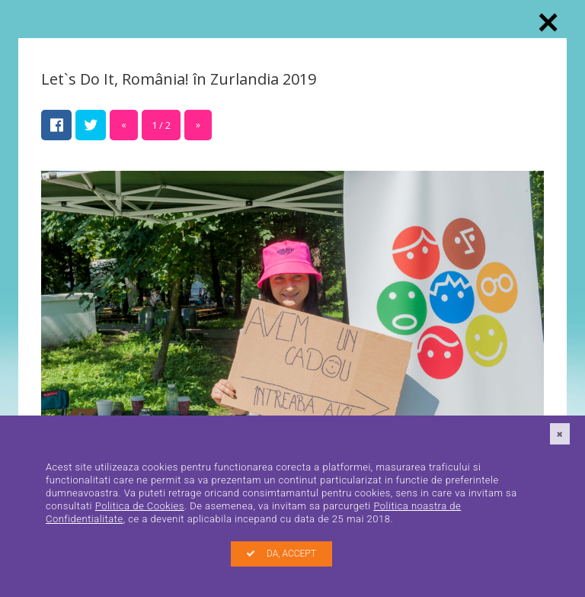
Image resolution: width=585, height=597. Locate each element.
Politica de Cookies (139, 506)
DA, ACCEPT (281, 553)
